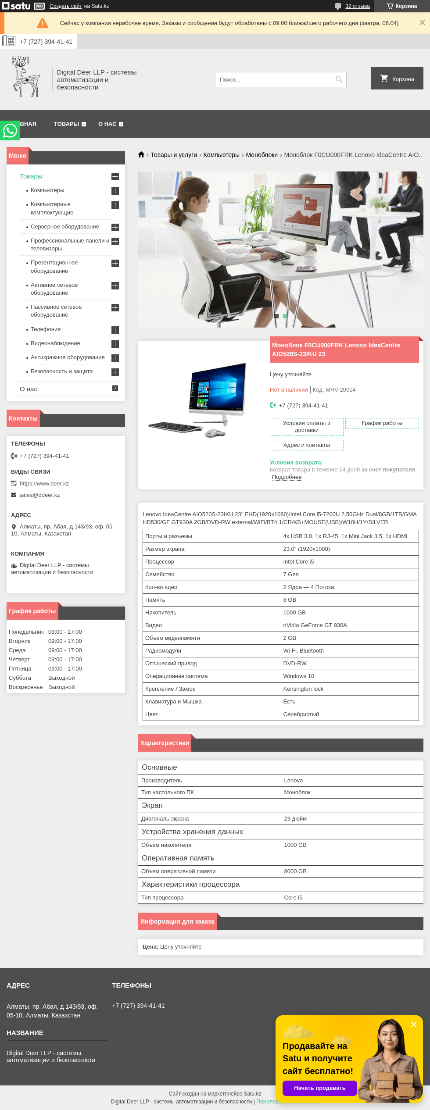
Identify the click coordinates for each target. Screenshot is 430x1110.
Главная (22, 124)
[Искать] (339, 79)
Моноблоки (262, 154)
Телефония (46, 329)
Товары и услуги (173, 154)
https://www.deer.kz (44, 483)
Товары (66, 124)
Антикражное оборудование (68, 357)
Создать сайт (66, 6)
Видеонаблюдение (55, 343)
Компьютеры (222, 154)
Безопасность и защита (62, 371)
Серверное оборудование (65, 226)
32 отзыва (357, 6)
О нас (107, 124)
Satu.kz (252, 1094)
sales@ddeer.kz (39, 495)
